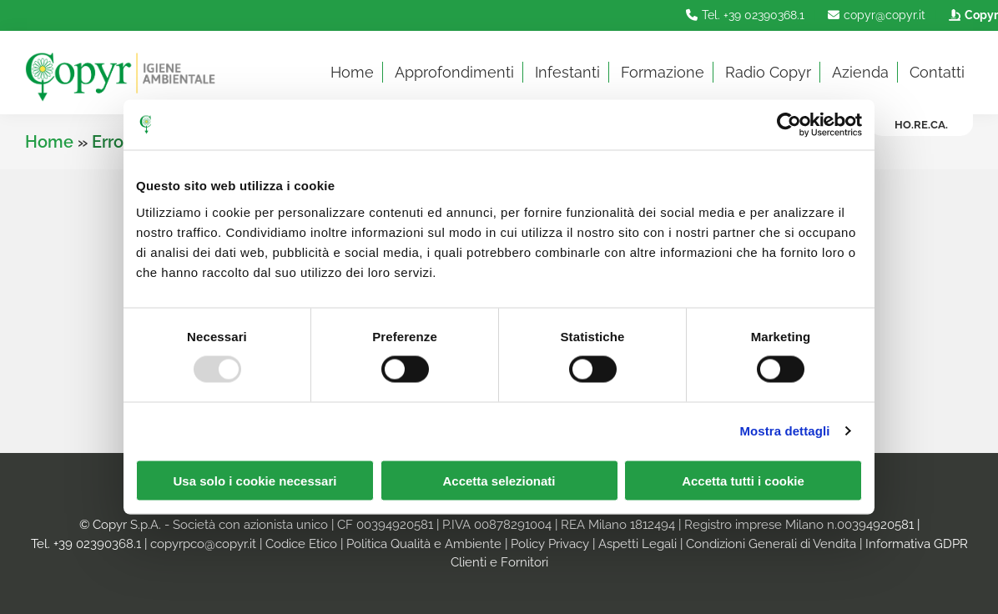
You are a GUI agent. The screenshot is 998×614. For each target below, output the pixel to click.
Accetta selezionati (498, 480)
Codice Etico (301, 543)
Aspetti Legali (637, 543)
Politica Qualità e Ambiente (424, 543)
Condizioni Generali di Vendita (771, 543)
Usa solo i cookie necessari (255, 480)
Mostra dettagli (784, 431)
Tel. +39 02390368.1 (743, 15)
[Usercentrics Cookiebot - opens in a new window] (789, 125)
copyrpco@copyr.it (203, 543)
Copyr (971, 15)
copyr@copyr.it (874, 15)
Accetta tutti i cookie (743, 480)
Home (49, 142)
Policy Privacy (550, 543)
